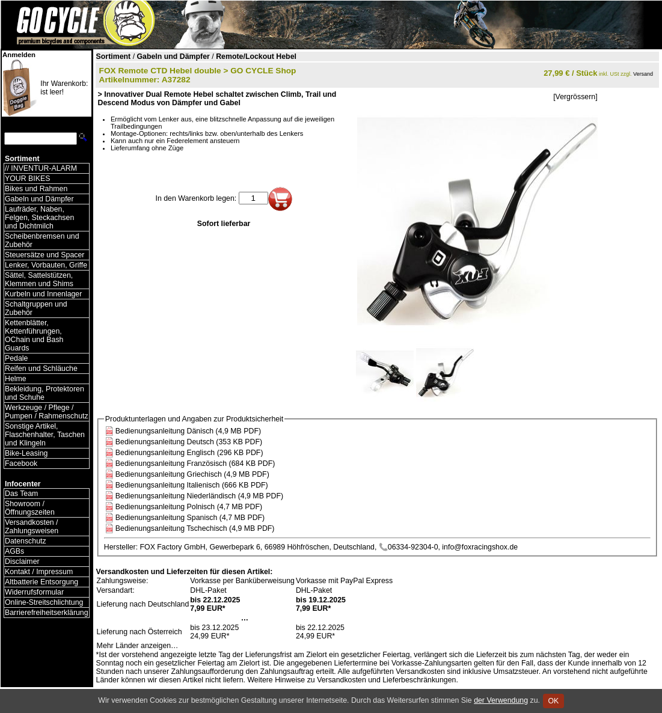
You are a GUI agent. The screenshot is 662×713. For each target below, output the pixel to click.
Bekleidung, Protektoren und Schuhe (44, 393)
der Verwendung (501, 700)
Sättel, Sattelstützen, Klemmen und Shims (39, 279)
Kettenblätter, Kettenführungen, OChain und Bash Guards (34, 335)
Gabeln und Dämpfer (39, 199)
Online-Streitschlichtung (44, 602)
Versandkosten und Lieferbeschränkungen (386, 680)
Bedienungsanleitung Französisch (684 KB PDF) (195, 463)
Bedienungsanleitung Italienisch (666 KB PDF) (191, 485)
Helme (15, 379)
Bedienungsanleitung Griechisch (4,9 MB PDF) (192, 474)
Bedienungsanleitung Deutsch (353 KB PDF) (188, 442)
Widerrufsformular (34, 592)
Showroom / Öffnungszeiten (30, 508)
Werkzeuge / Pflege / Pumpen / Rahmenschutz (46, 411)
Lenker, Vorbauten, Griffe (46, 265)
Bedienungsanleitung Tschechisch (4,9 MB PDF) (195, 528)
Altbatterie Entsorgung (41, 582)
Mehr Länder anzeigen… (138, 645)
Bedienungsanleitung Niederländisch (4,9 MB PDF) (199, 496)
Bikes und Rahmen (36, 189)
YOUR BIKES (27, 178)
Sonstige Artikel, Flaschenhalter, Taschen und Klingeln (45, 434)
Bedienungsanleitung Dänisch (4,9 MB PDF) (188, 431)
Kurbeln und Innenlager (43, 294)
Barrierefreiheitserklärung (46, 612)
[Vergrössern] (575, 97)
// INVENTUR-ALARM (41, 168)
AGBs (14, 551)
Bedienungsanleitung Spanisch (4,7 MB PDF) (190, 517)
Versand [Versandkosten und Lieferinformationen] (643, 74)
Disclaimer (22, 561)
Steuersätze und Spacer (44, 255)
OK (553, 701)
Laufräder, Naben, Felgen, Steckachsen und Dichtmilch (39, 217)
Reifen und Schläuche (41, 368)
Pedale (16, 358)
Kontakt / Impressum (39, 572)
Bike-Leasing (26, 453)
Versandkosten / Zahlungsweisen (31, 526)
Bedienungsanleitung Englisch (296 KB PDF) (189, 452)
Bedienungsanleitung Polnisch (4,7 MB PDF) (188, 507)
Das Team (21, 493)
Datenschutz (25, 541)
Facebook (21, 463)
